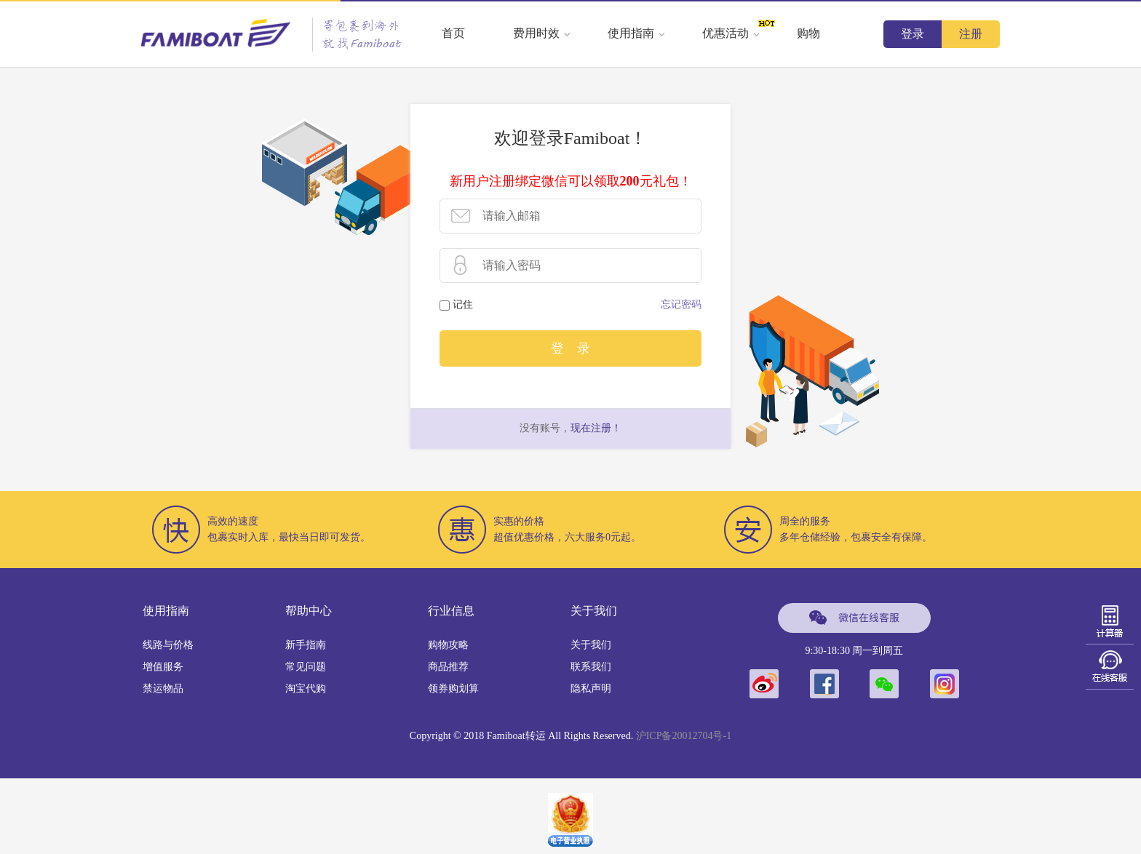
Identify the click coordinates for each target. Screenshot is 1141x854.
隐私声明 (590, 688)
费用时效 (542, 33)
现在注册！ (595, 428)
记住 (463, 304)
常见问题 (305, 666)
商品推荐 (448, 666)
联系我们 (590, 666)
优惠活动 (731, 33)
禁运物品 (163, 688)
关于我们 (590, 644)
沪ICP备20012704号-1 (683, 735)
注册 (970, 34)
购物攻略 (448, 644)
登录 (912, 34)
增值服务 (163, 666)
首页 (453, 33)
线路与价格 (168, 644)
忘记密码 (681, 304)
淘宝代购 (305, 688)
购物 (808, 33)
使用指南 (637, 33)
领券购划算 (453, 688)
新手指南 (305, 644)
